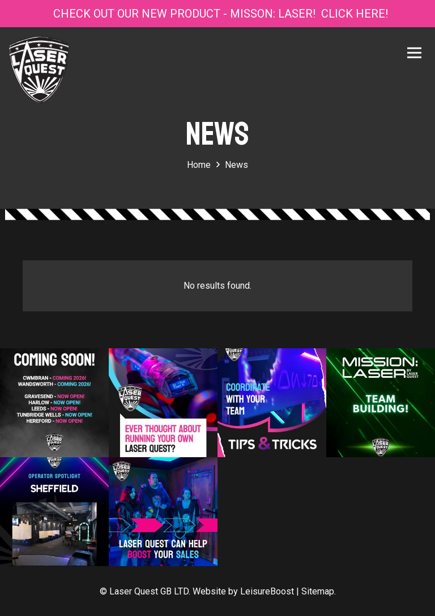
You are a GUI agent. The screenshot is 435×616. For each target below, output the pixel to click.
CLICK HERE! (354, 13)
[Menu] (416, 53)
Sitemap (317, 591)
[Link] (39, 70)
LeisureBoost (267, 591)
